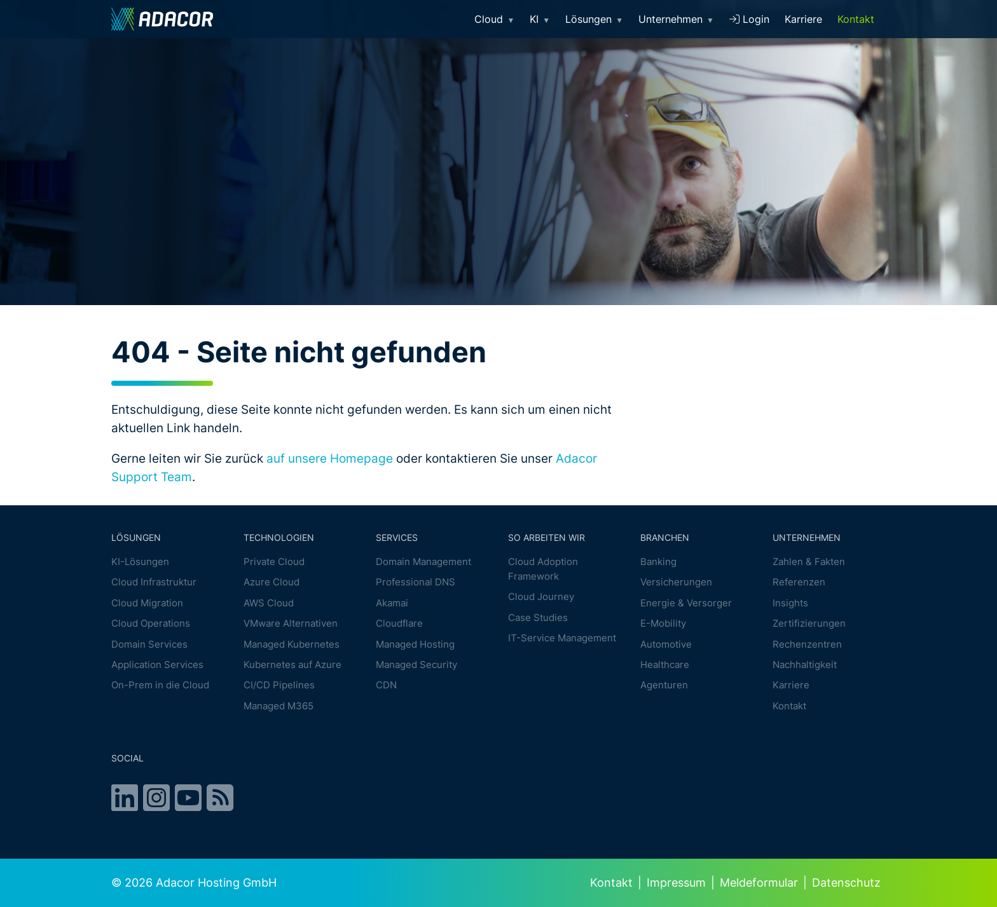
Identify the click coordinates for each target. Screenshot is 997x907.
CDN (386, 685)
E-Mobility (663, 623)
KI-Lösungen (140, 562)
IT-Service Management (562, 638)
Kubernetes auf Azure (292, 664)
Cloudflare (399, 623)
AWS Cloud (269, 603)
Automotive (666, 644)
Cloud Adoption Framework (543, 569)
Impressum (676, 882)
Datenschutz (846, 882)
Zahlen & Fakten (809, 562)
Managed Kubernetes (292, 644)
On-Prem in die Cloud (160, 685)
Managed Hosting (415, 644)
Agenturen (664, 685)
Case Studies (538, 617)
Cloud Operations (150, 623)
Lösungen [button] (594, 19)
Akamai (392, 603)
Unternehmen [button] (676, 19)
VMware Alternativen (291, 623)
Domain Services (149, 644)
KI (540, 19)
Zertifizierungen (809, 623)
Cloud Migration (147, 603)
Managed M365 (278, 706)
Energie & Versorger (686, 603)
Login (749, 19)
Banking (658, 562)
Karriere (803, 19)
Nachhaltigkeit (805, 664)
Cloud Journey (541, 596)
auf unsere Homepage (329, 458)
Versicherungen (676, 582)
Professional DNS (415, 582)
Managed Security (416, 664)
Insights (790, 603)
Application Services (157, 664)
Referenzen (799, 582)
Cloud (494, 19)
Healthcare (664, 664)
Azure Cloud (271, 582)
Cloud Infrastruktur (153, 582)
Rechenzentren (807, 644)
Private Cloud (274, 562)
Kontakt (855, 19)
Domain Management (423, 562)
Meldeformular (759, 882)
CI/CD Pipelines (279, 685)
